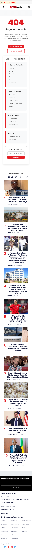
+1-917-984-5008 (7, 510)
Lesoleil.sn (4, 524)
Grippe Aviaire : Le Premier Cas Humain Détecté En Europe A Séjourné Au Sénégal (17, 403)
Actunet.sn (4, 539)
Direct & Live (12, 121)
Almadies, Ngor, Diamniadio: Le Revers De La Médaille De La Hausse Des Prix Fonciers (17, 227)
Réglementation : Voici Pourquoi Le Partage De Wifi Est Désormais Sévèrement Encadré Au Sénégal (18, 289)
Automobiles (12, 95)
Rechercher (16, 157)
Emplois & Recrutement (15, 104)
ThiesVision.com (15, 524)
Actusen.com (4, 535)
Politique (11, 68)
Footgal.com (4, 531)
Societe (9, 204)
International (12, 83)
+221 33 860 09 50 (8, 503)
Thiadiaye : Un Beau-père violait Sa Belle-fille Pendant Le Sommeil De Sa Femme (18, 347)
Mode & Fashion (13, 101)
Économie (12, 74)
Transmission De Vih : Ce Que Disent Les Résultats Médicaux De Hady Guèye (17, 200)
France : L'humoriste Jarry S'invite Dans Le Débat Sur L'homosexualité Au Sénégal (17, 375)
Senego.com (14, 520)
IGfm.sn (3, 528)
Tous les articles (13, 124)
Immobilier (12, 98)
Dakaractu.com (14, 539)
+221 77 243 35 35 (8, 500)
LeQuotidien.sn (14, 535)
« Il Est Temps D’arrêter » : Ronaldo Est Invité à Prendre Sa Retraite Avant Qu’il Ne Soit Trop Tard (17, 319)
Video (9, 379)
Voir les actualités (16, 51)
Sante (9, 408)
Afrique (10, 232)
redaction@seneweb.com (15, 517)
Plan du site (12, 139)
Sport (10, 77)
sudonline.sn (14, 531)
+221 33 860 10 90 (22, 500)
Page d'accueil (13, 119)
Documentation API (14, 136)
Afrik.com (24, 531)
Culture (11, 80)
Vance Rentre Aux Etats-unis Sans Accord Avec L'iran (18, 430)
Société (11, 71)
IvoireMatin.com (26, 524)
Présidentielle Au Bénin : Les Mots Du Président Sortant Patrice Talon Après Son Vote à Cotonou (18, 459)
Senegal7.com (14, 528)
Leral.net (3, 520)
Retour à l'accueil (16, 46)
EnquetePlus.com (26, 520)
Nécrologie (12, 106)
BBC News (24, 528)
